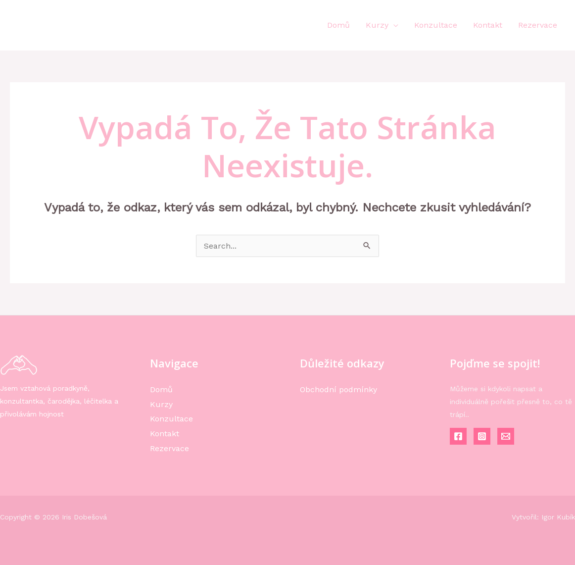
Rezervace (537, 25)
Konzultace (435, 25)
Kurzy (377, 25)
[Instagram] (482, 436)
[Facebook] (458, 436)
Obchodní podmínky (338, 389)
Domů (338, 25)
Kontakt (487, 25)
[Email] (505, 436)
